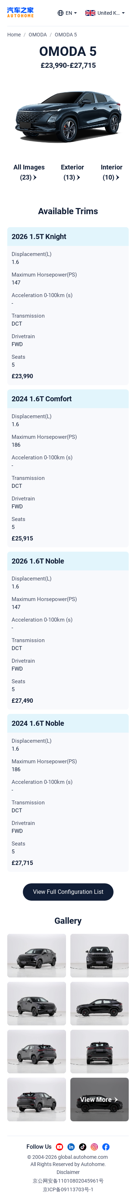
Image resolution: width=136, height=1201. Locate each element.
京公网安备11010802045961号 (68, 1181)
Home (14, 34)
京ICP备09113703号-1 (68, 1189)
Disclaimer (68, 1172)
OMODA (38, 34)
